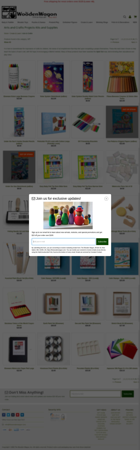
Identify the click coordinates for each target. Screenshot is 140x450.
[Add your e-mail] (64, 241)
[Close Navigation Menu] (106, 199)
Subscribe (102, 242)
